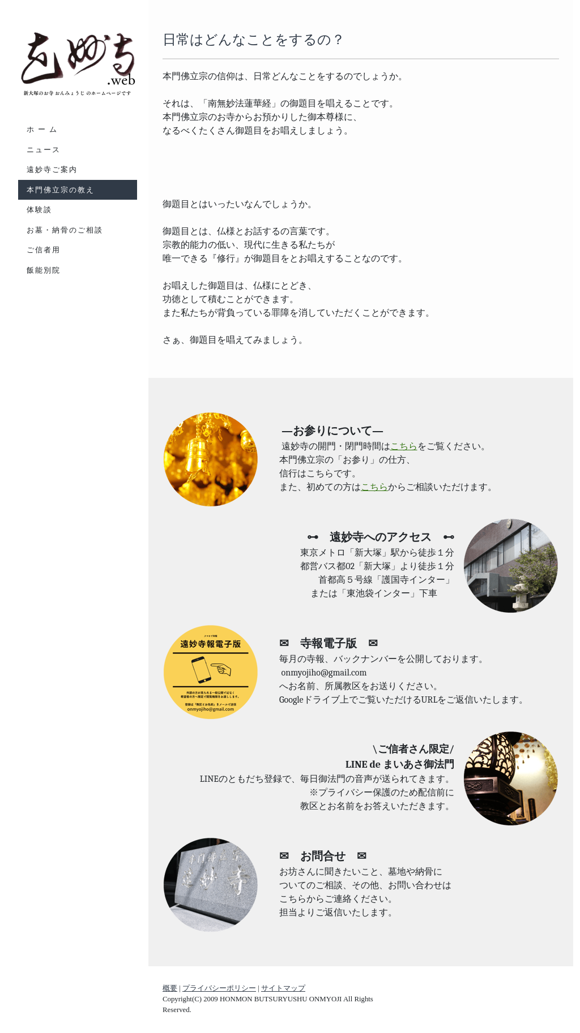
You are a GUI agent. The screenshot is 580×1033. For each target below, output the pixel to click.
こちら (403, 446)
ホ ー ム (42, 129)
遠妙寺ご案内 (52, 169)
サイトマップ (283, 988)
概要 (170, 988)
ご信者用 (44, 250)
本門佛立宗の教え (61, 190)
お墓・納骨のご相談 (65, 230)
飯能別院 (44, 270)
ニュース (44, 149)
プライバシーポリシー (219, 988)
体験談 (39, 209)
